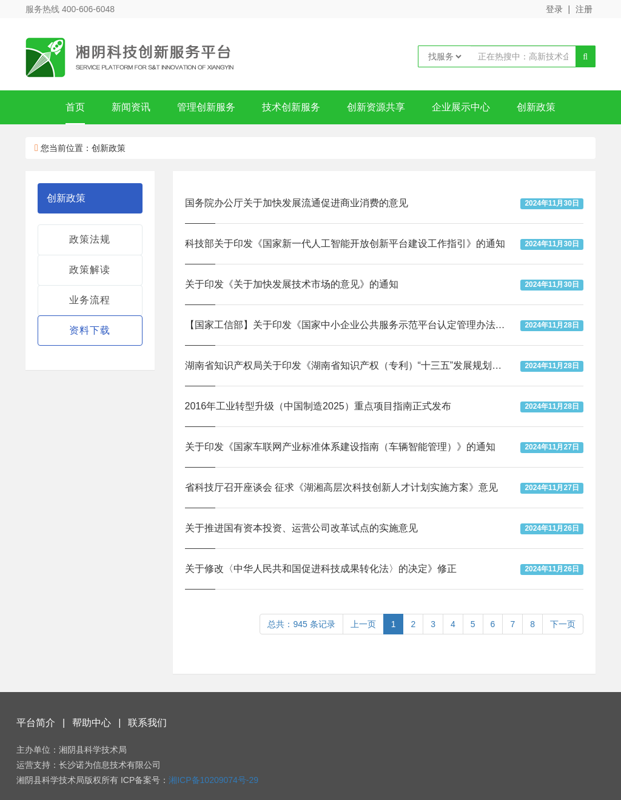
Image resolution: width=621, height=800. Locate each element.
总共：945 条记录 (301, 624)
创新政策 (536, 107)
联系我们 (147, 723)
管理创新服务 (206, 107)
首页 (75, 107)
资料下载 (89, 330)
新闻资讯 (131, 107)
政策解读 (89, 269)
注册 (584, 9)
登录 (554, 9)
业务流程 (89, 300)
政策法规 (89, 239)
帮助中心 (91, 723)
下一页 (563, 624)
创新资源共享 (376, 107)
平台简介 (35, 723)
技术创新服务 (291, 107)
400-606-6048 (88, 9)
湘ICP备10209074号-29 (213, 780)
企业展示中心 (461, 107)
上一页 (363, 624)
